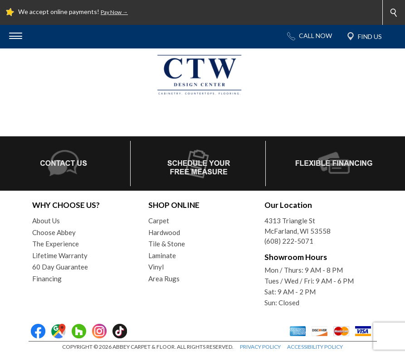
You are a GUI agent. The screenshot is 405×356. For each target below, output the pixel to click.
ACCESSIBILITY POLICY (315, 346)
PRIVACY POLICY (260, 346)
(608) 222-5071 (288, 241)
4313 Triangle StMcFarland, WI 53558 (297, 225)
